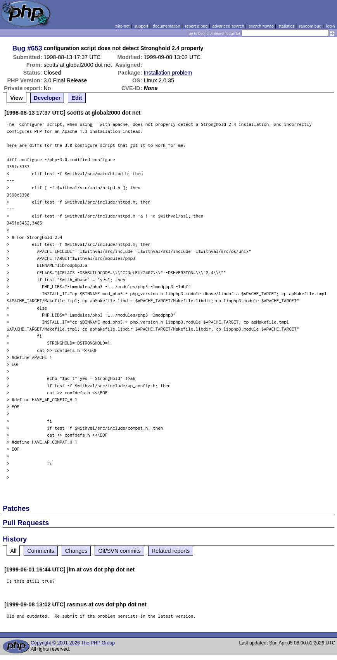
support (141, 26)
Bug (19, 48)
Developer (47, 98)
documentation (166, 26)
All (13, 551)
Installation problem (167, 73)
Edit (76, 98)
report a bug (196, 26)
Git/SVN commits (119, 551)
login (330, 26)
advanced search (228, 26)
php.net (123, 26)
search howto (261, 26)
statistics (286, 26)
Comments (40, 551)
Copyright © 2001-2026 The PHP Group (73, 643)
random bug (310, 26)
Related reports (171, 551)
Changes (76, 551)
